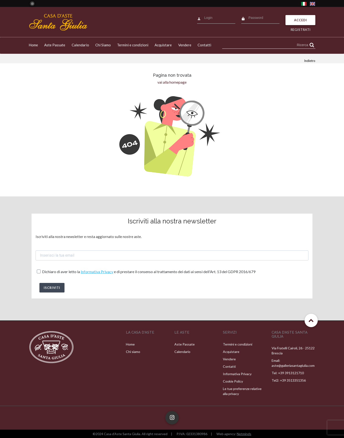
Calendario (80, 45)
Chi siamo (133, 352)
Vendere (184, 45)
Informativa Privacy (97, 271)
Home (33, 45)
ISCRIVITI (52, 288)
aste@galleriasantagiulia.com (293, 365)
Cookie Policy (233, 381)
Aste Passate (54, 45)
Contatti (204, 45)
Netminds (244, 434)
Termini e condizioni (132, 45)
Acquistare (163, 45)
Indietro (309, 61)
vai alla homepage (172, 82)
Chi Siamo (103, 45)
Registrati (300, 29)
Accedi (300, 20)
